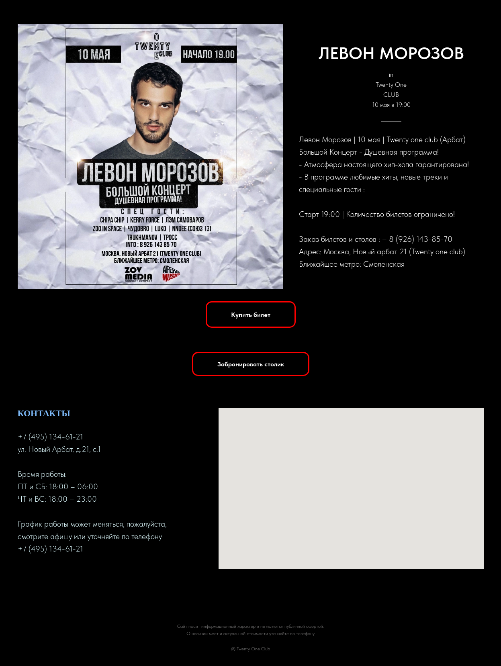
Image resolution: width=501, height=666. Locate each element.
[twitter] (39, 575)
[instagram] (53, 575)
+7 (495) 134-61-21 (50, 436)
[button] (250, 364)
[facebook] (24, 575)
